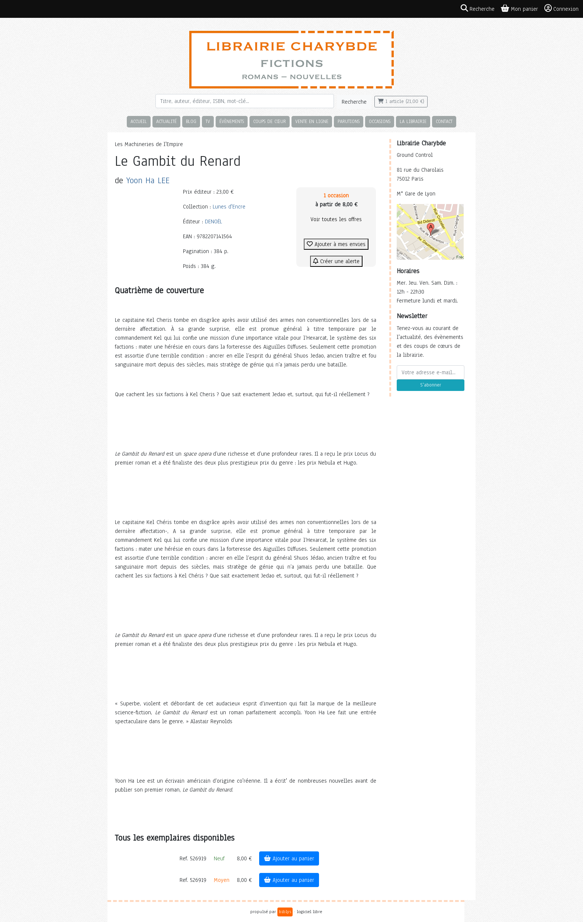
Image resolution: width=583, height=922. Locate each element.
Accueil (139, 121)
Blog (191, 121)
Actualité (166, 121)
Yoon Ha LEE (148, 180)
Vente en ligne (311, 121)
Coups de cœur (269, 121)
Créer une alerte (336, 261)
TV (208, 121)
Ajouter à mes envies (336, 244)
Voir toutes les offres (336, 219)
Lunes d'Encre (229, 206)
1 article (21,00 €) (401, 101)
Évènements (231, 121)
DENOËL (213, 221)
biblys (285, 912)
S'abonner (430, 385)
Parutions (349, 121)
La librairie (413, 121)
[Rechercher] (244, 101)
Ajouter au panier (289, 858)
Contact (444, 121)
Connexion (561, 8)
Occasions (379, 121)
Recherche (354, 102)
